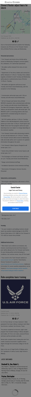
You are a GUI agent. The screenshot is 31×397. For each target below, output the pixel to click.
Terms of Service (23, 193)
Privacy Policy (7, 197)
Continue (15, 209)
